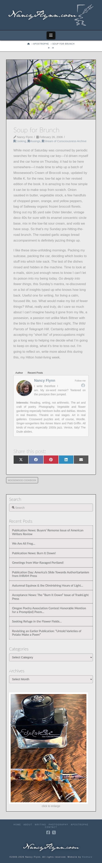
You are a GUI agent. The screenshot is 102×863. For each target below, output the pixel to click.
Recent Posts (35, 372)
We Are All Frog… (23, 543)
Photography (58, 825)
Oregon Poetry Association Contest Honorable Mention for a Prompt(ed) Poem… (49, 610)
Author (19, 372)
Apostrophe (79, 825)
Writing (40, 825)
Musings (34, 141)
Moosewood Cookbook (22, 480)
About (27, 825)
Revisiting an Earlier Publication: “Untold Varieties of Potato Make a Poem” (46, 632)
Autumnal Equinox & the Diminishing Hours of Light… (47, 585)
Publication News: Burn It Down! (34, 553)
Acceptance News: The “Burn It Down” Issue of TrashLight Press (50, 596)
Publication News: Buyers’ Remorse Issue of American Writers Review (47, 532)
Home (17, 825)
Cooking (19, 141)
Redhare (87, 857)
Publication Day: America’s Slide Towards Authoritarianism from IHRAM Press (50, 574)
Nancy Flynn (44, 381)
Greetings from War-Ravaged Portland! (38, 562)
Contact (51, 827)
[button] (51, 35)
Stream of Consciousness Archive (64, 141)
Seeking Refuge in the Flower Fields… (37, 621)
